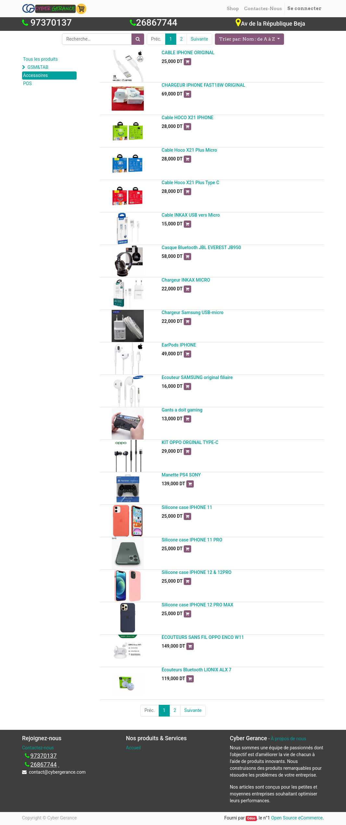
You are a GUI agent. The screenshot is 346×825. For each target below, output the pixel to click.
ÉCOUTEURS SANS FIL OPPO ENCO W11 (203, 637)
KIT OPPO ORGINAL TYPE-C (190, 442)
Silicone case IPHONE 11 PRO (192, 539)
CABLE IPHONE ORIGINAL (188, 52)
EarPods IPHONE (179, 345)
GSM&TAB (37, 67)
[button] (249, 39)
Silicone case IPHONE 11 (187, 507)
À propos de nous (288, 738)
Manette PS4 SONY (181, 474)
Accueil (133, 747)
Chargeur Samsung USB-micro (192, 312)
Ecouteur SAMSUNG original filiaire (197, 377)
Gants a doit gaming (182, 409)
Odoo (251, 818)
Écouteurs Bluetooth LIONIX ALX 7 (196, 669)
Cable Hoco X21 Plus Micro (189, 150)
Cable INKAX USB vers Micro (191, 215)
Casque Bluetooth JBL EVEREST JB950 (201, 247)
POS (27, 83)
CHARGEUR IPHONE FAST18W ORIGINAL (203, 85)
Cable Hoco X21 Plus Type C (190, 182)
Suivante (199, 39)
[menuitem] (232, 9)
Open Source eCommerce (297, 817)
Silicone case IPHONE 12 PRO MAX (197, 604)
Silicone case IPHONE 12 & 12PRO (196, 572)
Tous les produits (40, 59)
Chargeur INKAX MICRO (186, 280)
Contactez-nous (38, 747)
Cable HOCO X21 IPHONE (188, 117)
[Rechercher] (137, 39)
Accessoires (35, 75)
